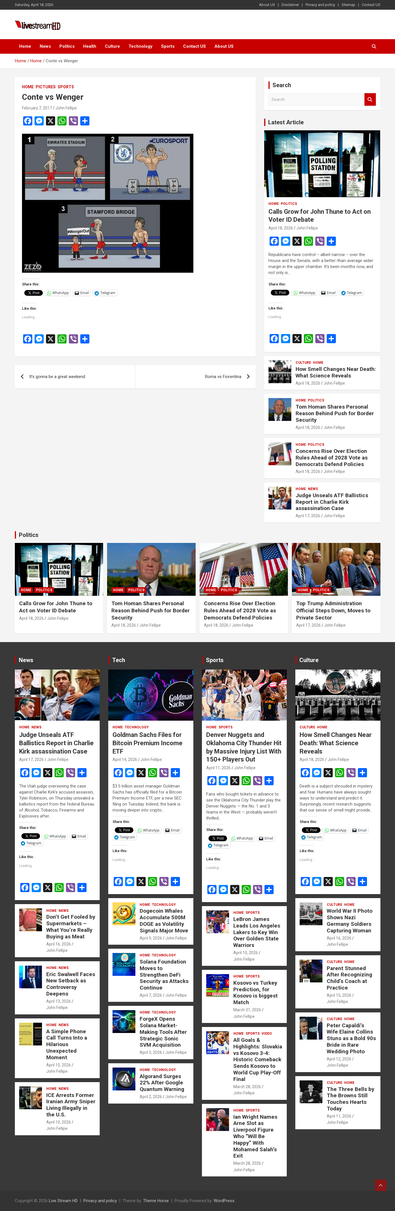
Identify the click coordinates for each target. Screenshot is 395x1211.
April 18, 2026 (280, 228)
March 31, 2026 (247, 1010)
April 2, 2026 (151, 1096)
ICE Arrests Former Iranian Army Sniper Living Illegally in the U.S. (70, 1105)
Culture (112, 46)
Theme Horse (156, 1200)
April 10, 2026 (58, 1065)
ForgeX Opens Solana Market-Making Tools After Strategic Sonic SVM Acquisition (163, 1032)
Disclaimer (290, 5)
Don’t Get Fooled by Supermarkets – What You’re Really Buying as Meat (70, 927)
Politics (67, 46)
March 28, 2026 (247, 1086)
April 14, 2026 (125, 759)
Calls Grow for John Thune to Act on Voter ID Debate (55, 607)
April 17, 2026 (308, 515)
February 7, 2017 (37, 108)
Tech (118, 660)
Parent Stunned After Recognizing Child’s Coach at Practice (349, 978)
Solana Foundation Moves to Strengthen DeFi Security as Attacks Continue (164, 974)
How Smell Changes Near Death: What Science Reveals (336, 372)
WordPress (224, 1200)
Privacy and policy (320, 5)
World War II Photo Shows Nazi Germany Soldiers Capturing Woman (349, 921)
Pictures (46, 87)
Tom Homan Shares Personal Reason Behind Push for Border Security (335, 413)
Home (25, 46)
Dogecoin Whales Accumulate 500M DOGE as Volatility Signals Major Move (164, 921)
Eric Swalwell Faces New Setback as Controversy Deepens (70, 984)
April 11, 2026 (218, 768)
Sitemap (348, 5)
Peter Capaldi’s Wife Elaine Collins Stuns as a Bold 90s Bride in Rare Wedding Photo (351, 1038)
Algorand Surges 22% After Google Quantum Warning (162, 1083)
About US (267, 5)
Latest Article (286, 122)
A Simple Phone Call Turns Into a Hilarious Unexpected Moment (66, 1044)
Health (89, 46)
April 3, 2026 (151, 1052)
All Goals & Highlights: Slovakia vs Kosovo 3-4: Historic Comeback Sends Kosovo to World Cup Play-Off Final (257, 1059)
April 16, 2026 (58, 944)
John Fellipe (66, 108)
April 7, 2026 (151, 995)
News (45, 46)
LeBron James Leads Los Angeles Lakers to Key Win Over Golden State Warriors (256, 932)
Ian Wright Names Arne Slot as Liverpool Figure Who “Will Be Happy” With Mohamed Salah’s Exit (255, 1136)
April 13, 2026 (58, 1001)
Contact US (371, 5)
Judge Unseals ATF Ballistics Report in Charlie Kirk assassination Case (332, 502)
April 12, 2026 (339, 1059)
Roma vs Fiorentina (223, 376)
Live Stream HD (63, 1200)
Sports (168, 46)
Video (267, 1034)
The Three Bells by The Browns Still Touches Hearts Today (350, 1099)
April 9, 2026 (151, 938)
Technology (141, 46)
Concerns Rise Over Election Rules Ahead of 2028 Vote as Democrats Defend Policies (332, 457)
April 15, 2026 (339, 995)
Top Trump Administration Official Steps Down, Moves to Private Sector (333, 610)
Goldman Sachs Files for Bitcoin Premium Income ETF (148, 743)
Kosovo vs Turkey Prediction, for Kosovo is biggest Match (255, 993)
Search (370, 99)
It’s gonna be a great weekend (57, 376)
